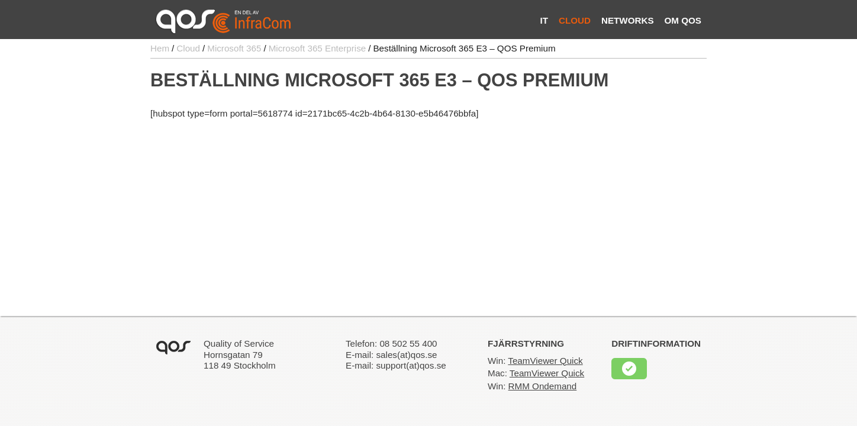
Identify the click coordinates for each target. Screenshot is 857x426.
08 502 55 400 (408, 343)
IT (544, 20)
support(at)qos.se (411, 365)
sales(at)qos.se (406, 355)
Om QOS (683, 20)
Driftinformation (656, 343)
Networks (627, 20)
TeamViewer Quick (545, 361)
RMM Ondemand (542, 386)
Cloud (575, 20)
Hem (159, 48)
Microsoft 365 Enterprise (317, 48)
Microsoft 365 (234, 48)
